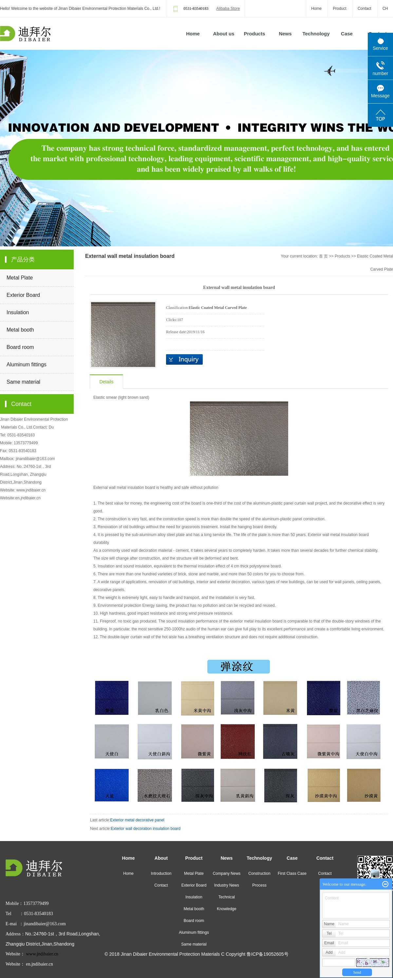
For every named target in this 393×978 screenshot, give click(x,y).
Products (254, 33)
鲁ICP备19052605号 (268, 954)
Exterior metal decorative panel (137, 820)
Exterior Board (23, 295)
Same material (23, 382)
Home (316, 8)
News (285, 33)
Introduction (161, 873)
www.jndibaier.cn (31, 490)
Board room (20, 347)
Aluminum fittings (27, 364)
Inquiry (184, 359)
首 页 (323, 256)
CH (385, 8)
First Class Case (292, 873)
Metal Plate (20, 277)
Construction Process (259, 879)
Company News (227, 873)
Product (339, 8)
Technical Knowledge (226, 903)
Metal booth (20, 330)
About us (223, 33)
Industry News (226, 885)
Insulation (18, 312)
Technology (315, 33)
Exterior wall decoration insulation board (145, 828)
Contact (364, 8)
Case (347, 33)
